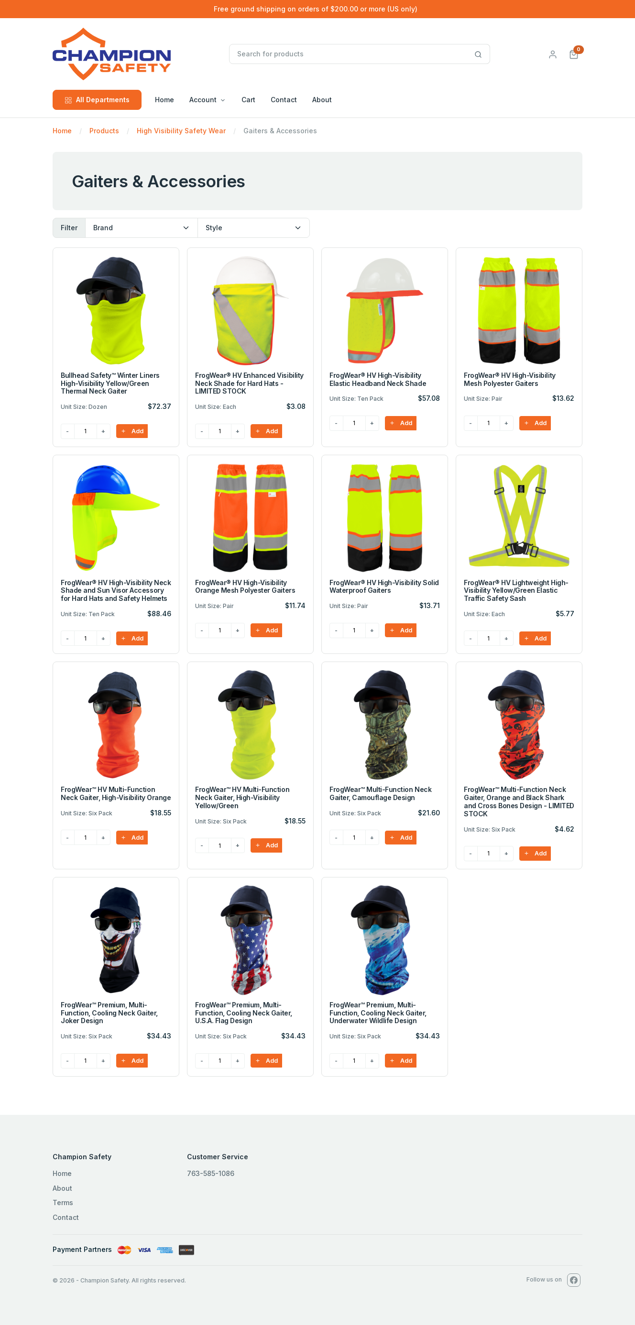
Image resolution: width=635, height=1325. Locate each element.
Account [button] (203, 100)
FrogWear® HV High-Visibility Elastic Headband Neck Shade (377, 379)
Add (131, 431)
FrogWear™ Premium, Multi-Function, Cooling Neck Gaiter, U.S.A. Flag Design (243, 1013)
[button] (574, 54)
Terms (63, 1202)
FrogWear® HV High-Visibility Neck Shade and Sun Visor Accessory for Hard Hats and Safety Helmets (116, 590)
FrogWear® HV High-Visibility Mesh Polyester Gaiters (510, 379)
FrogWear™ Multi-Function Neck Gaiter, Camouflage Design (380, 793)
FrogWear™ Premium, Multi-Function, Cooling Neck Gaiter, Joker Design (109, 1013)
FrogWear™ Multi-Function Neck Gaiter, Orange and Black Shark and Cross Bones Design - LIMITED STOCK (519, 801)
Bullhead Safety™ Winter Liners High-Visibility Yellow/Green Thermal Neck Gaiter (110, 383)
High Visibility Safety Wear (181, 131)
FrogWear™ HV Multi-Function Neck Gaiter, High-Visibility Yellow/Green (242, 797)
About (322, 100)
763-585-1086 (210, 1173)
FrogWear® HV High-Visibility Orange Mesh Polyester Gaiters (245, 586)
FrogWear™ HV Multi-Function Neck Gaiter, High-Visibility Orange (116, 793)
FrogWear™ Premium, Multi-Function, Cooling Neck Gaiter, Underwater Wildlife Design (378, 1013)
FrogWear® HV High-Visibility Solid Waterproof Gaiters (384, 586)
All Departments (97, 100)
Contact (284, 100)
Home (164, 100)
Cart (248, 100)
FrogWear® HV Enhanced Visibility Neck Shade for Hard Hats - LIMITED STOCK (249, 383)
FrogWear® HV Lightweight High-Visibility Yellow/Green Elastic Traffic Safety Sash (516, 590)
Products (104, 131)
